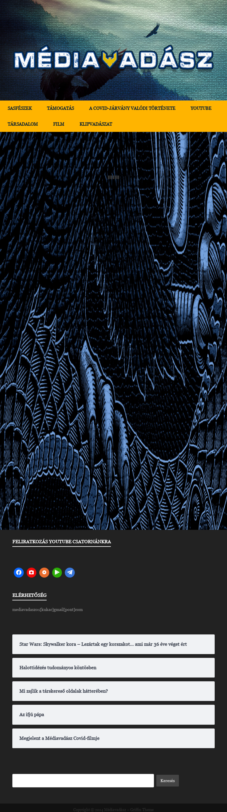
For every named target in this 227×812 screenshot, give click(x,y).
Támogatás (60, 108)
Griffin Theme (142, 810)
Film (58, 124)
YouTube (201, 108)
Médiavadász (115, 810)
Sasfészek (20, 108)
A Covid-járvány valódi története (132, 108)
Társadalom (23, 124)
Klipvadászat (95, 124)
